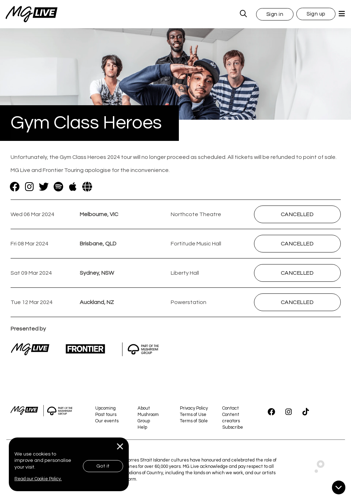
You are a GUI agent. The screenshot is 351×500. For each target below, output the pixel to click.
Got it (103, 466)
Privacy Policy (194, 408)
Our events (107, 420)
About (144, 408)
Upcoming (105, 408)
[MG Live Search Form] (244, 14)
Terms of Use (193, 414)
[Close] (120, 446)
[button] (275, 14)
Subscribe (232, 427)
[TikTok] (305, 412)
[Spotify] (58, 186)
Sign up (316, 14)
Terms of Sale (194, 420)
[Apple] (72, 186)
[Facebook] (15, 186)
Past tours (105, 414)
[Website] (87, 186)
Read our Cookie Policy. (38, 478)
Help (142, 427)
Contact (230, 408)
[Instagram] (29, 186)
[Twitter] (44, 186)
